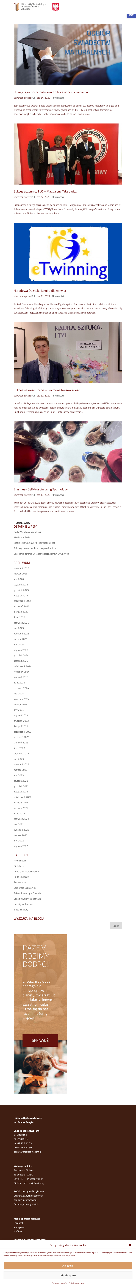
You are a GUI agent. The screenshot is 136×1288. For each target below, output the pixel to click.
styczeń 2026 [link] (21, 584)
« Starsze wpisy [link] (22, 523)
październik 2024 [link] (23, 666)
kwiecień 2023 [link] (21, 764)
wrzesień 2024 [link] (21, 672)
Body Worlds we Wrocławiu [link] (28, 532)
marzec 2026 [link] (20, 573)
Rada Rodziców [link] (21, 877)
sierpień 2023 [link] (21, 742)
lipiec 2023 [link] (19, 748)
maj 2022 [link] (19, 824)
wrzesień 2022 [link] (21, 802)
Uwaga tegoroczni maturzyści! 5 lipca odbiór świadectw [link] (51, 92)
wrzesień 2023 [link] (21, 737)
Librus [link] (30, 1170)
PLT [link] (33, 97)
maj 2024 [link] (19, 693)
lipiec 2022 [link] (19, 813)
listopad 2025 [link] (21, 595)
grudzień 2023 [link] (21, 721)
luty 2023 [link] (19, 775)
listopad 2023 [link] (21, 726)
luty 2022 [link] (19, 840)
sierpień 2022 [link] (21, 808)
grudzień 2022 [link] (21, 786)
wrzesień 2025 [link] (21, 606)
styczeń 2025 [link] (21, 650)
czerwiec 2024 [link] (21, 688)
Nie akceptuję (68, 1275)
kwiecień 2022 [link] (21, 830)
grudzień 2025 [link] (21, 590)
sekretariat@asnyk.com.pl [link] (27, 1152)
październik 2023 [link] (23, 732)
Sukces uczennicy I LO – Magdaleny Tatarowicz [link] (45, 191)
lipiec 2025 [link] (19, 617)
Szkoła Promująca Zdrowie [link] (27, 893)
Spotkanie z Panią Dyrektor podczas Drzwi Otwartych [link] (41, 554)
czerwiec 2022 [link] (21, 819)
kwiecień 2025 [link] (21, 633)
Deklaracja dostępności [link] (26, 1204)
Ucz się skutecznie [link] (23, 904)
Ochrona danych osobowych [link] (28, 1195)
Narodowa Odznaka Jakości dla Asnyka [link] (40, 290)
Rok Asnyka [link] (20, 882)
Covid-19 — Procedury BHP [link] (28, 1179)
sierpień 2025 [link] (21, 612)
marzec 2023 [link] (20, 770)
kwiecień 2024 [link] (21, 699)
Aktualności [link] (58, 97)
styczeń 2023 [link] (21, 781)
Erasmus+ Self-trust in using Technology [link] (41, 489)
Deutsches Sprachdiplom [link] (27, 871)
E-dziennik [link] (19, 1170)
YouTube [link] (18, 1231)
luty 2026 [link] (19, 579)
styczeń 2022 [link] (21, 846)
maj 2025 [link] (19, 628)
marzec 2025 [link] (20, 639)
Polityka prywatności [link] (59, 1283)
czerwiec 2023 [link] (21, 753)
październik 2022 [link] (23, 797)
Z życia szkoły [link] (21, 909)
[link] (130, 1245)
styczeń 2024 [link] (21, 715)
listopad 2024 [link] (21, 661)
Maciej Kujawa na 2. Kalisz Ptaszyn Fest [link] (34, 543)
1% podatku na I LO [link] (23, 1174)
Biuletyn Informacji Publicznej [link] (29, 1183)
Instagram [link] (19, 1227)
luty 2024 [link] (19, 710)
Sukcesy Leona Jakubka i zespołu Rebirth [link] (35, 548)
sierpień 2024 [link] (21, 677)
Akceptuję (68, 1266)
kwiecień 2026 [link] (21, 568)
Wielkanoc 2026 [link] (22, 537)
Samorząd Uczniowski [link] (25, 888)
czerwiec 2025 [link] (21, 623)
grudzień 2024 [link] (21, 655)
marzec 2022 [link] (20, 835)
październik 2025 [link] (23, 601)
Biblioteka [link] (19, 866)
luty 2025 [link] (19, 644)
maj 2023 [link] (19, 759)
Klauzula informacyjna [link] (25, 1200)
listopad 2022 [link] (21, 791)
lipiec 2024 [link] (19, 682)
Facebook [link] (18, 1223)
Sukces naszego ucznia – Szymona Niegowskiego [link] (47, 390)
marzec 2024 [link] (20, 704)
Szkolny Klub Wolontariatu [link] (27, 899)
